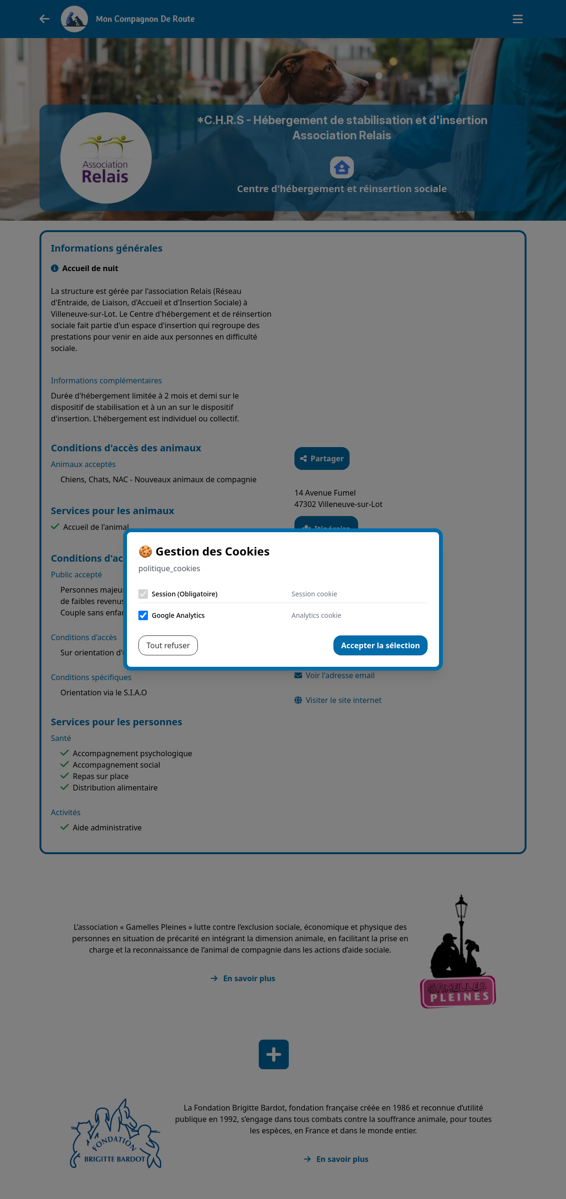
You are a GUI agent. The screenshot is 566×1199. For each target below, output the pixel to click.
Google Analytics (178, 615)
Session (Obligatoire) (184, 593)
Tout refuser (168, 645)
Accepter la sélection (380, 645)
